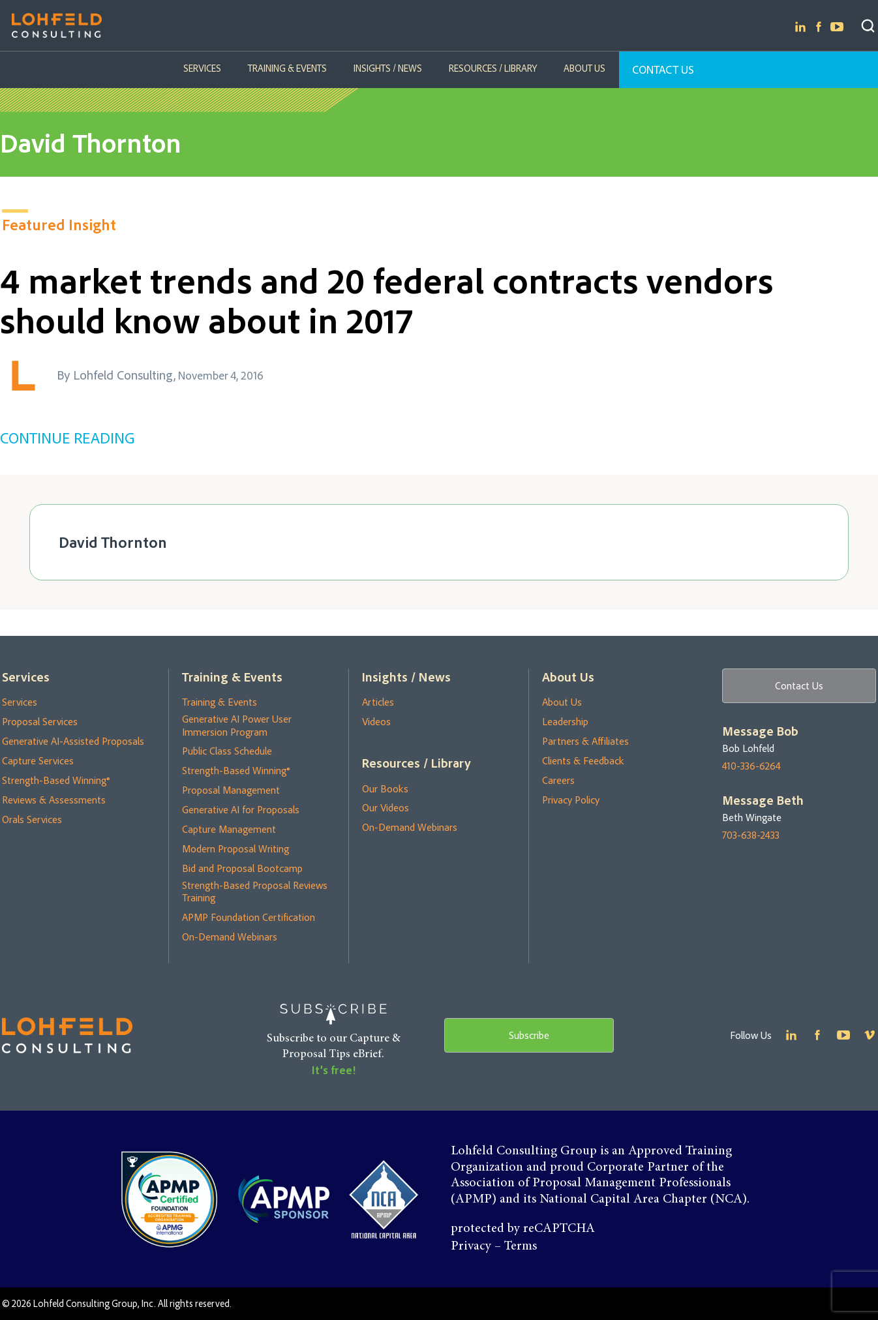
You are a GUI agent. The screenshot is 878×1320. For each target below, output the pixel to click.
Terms (520, 1246)
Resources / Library (492, 68)
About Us (583, 68)
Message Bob (760, 731)
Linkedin (800, 26)
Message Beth (763, 801)
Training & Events (288, 68)
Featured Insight (59, 224)
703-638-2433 (751, 835)
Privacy (471, 1246)
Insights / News (388, 68)
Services (203, 68)
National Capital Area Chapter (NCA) (643, 1199)
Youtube (836, 26)
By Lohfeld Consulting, (116, 375)
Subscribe (529, 1035)
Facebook (818, 26)
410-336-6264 (751, 766)
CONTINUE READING (67, 437)
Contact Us (661, 69)
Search (868, 26)
